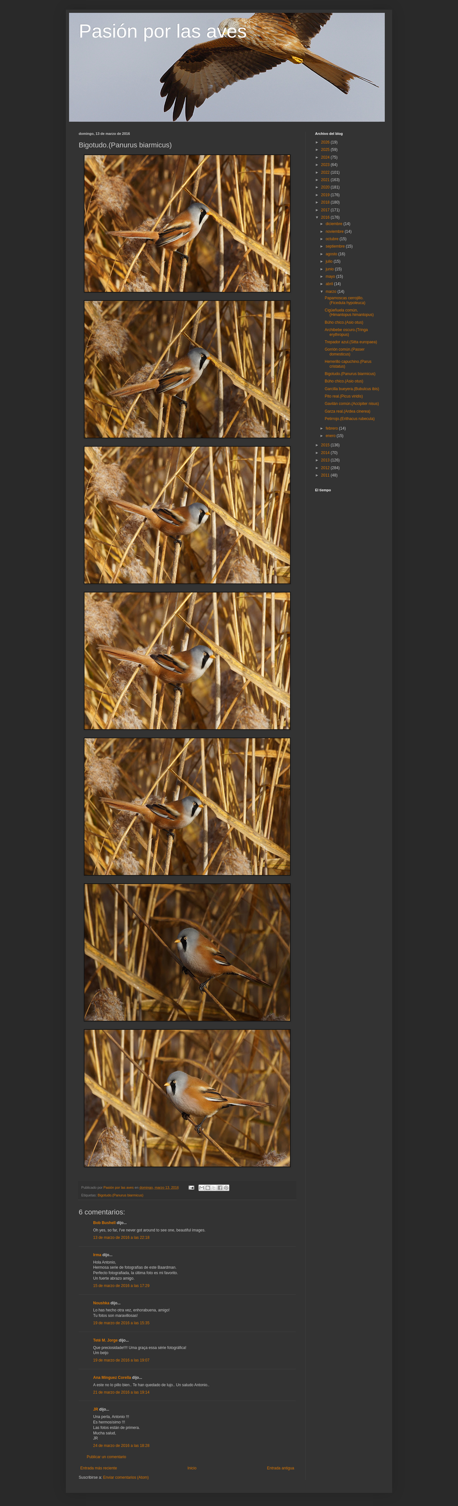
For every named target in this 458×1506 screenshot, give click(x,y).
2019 (326, 195)
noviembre (335, 231)
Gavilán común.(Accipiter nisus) (352, 403)
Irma (97, 1255)
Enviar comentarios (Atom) (126, 1477)
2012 (326, 468)
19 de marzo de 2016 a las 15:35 (121, 1323)
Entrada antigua (280, 1468)
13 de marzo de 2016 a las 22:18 (121, 1237)
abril (330, 284)
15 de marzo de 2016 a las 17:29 (121, 1285)
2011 (326, 475)
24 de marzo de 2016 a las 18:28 (121, 1445)
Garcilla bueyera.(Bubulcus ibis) (352, 389)
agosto (332, 254)
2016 (326, 217)
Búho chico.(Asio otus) (344, 322)
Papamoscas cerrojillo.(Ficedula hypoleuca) (345, 300)
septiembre (336, 246)
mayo (331, 276)
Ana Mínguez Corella (112, 1377)
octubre (332, 239)
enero (331, 435)
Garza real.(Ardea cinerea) (347, 411)
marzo (332, 291)
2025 (326, 149)
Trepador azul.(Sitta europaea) (351, 342)
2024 (326, 157)
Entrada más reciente (98, 1468)
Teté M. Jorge (105, 1340)
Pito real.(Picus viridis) (344, 396)
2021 (326, 180)
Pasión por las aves (163, 31)
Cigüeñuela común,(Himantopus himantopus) (349, 312)
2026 (326, 142)
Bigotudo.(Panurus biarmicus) (120, 1195)
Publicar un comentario (106, 1457)
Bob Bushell (104, 1223)
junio (330, 269)
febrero (332, 428)
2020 (326, 187)
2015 (326, 445)
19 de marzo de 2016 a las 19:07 (121, 1360)
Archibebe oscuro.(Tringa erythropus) (346, 332)
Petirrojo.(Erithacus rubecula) (349, 418)
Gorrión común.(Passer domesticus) (345, 351)
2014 (326, 453)
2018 (326, 202)
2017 (326, 210)
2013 (326, 460)
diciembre (334, 224)
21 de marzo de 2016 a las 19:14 (121, 1392)
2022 (326, 172)
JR (95, 1409)
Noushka (101, 1303)
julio (330, 261)
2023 (326, 164)
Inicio (192, 1468)
